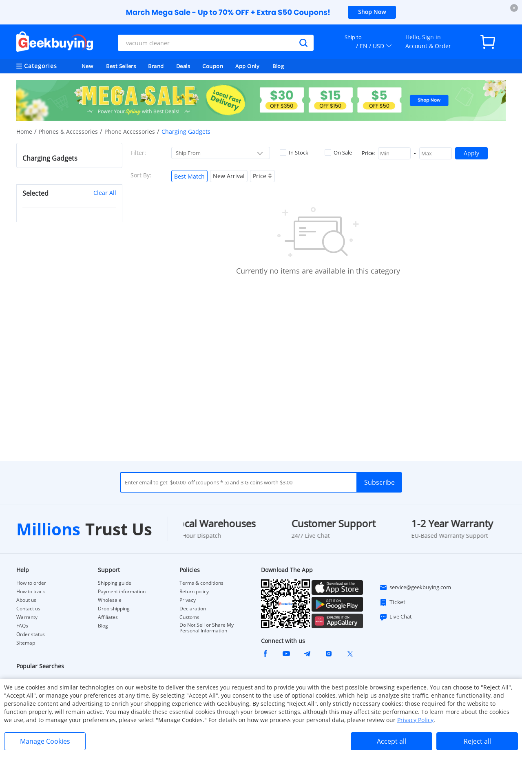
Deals (183, 66)
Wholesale (110, 600)
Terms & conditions (201, 583)
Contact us (28, 609)
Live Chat (395, 617)
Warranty (27, 617)
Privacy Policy (415, 720)
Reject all (477, 741)
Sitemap (25, 642)
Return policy (194, 591)
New (87, 66)
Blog (278, 66)
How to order (31, 583)
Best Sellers (121, 66)
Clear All (104, 193)
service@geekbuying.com (415, 587)
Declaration (192, 609)
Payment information (122, 591)
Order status (30, 634)
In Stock (294, 152)
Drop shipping (114, 609)
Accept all (391, 741)
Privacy (187, 600)
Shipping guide (114, 583)
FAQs (22, 626)
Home (24, 131)
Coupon (212, 66)
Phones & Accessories (68, 131)
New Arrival (229, 176)
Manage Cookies (45, 741)
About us (26, 600)
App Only (247, 66)
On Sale (338, 152)
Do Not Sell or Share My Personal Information (206, 628)
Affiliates (108, 617)
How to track (30, 591)
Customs (189, 617)
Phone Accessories (129, 131)
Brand (156, 66)
